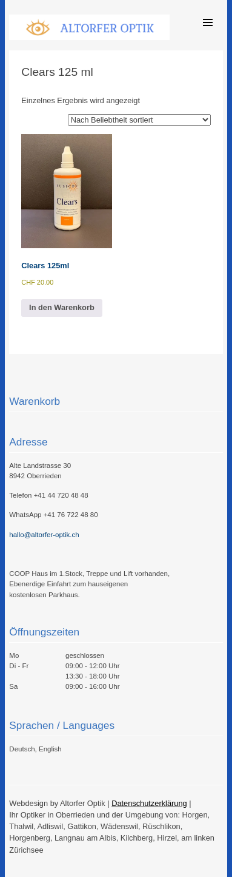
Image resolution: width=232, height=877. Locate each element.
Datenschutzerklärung (149, 803)
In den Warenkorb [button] (61, 307)
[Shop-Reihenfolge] (139, 120)
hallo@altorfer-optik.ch (44, 534)
